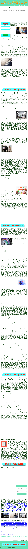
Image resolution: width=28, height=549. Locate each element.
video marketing (6, 503)
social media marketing (17, 509)
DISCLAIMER (25, 5)
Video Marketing (12, 525)
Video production (4, 377)
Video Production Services (6, 523)
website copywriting (18, 508)
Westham (22, 377)
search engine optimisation (11, 506)
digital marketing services (10, 505)
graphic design (22, 504)
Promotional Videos (20, 525)
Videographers (8, 527)
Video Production (18, 522)
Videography (24, 522)
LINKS (16, 5)
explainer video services (11, 507)
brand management (24, 505)
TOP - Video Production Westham (7, 534)
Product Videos (10, 529)
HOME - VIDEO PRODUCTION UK (14, 538)
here (24, 520)
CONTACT (22, 5)
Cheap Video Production (22, 524)
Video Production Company (9, 522)
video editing (10, 444)
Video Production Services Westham (10, 483)
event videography (4, 509)
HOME (14, 5)
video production (23, 389)
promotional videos (10, 453)
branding (24, 507)
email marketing (4, 510)
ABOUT (19, 5)
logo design (7, 508)
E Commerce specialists (21, 503)
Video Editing (16, 526)
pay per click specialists (17, 510)
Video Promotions (9, 526)
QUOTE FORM (18, 457)
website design (24, 506)
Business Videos (7, 531)
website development (9, 504)
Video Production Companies (18, 523)
